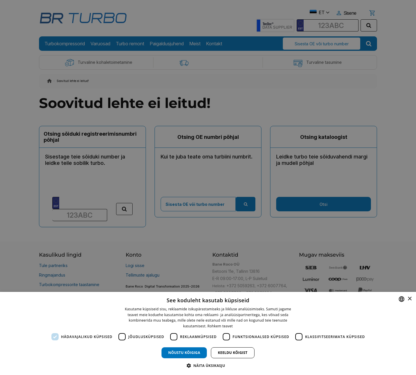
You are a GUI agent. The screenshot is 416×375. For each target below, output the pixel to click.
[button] (208, 365)
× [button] (409, 299)
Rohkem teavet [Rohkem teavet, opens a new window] (220, 326)
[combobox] (401, 299)
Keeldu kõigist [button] (233, 352)
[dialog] (208, 333)
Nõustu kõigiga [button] (184, 352)
